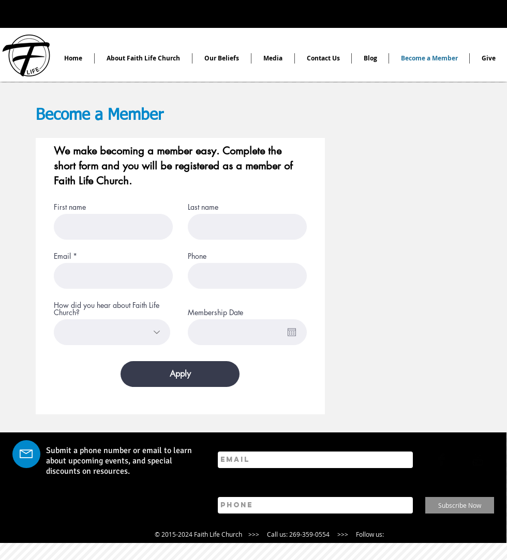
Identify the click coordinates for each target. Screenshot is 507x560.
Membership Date (215, 312)
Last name (203, 207)
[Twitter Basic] (459, 459)
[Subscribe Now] (459, 505)
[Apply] (180, 374)
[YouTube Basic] (477, 459)
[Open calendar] (292, 332)
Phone (197, 256)
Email (62, 256)
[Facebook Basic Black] (441, 459)
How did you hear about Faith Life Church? (106, 309)
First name (70, 207)
